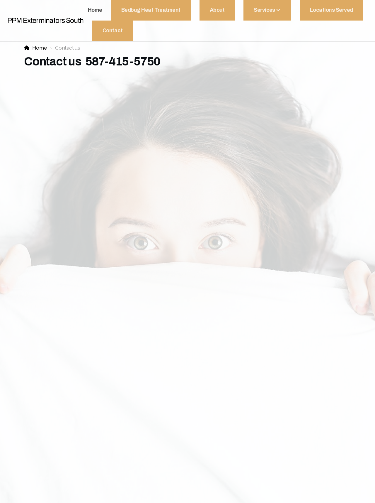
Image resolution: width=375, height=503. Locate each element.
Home (39, 48)
